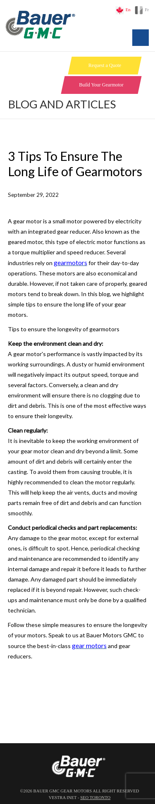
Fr (147, 9)
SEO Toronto (95, 797)
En (128, 9)
